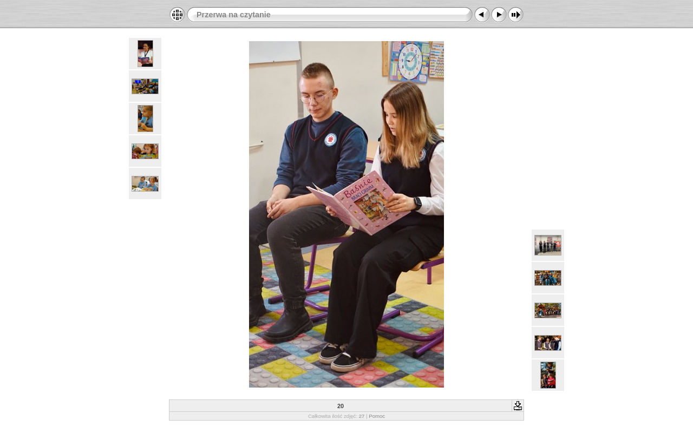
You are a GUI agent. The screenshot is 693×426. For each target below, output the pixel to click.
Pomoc (377, 416)
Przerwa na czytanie (234, 14)
